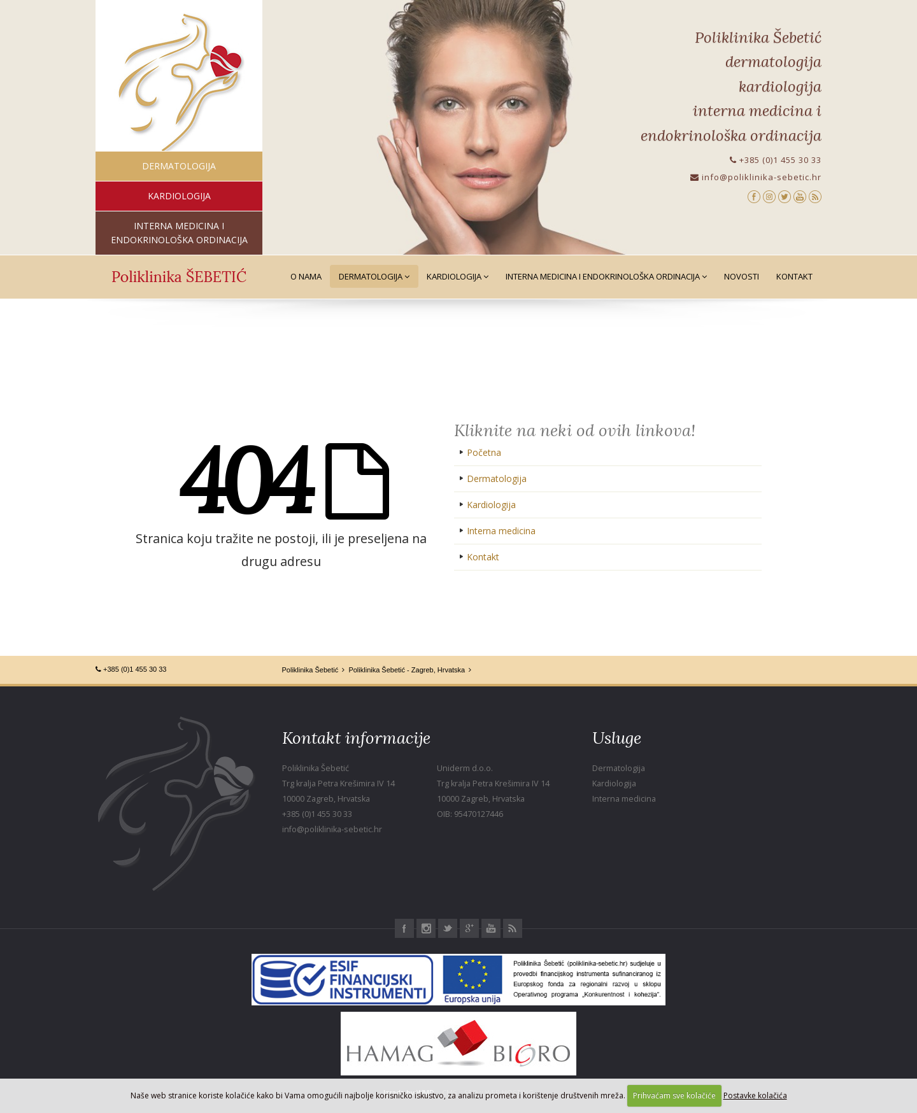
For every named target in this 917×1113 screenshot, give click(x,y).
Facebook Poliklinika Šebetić (404, 928)
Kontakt (794, 276)
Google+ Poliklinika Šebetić (469, 928)
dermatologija (179, 166)
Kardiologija (457, 276)
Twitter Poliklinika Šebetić (447, 928)
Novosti (741, 276)
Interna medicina (501, 531)
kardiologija (179, 196)
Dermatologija (374, 276)
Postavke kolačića (755, 1095)
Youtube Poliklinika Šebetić (491, 928)
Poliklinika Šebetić (310, 670)
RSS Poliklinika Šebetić (512, 928)
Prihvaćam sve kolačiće (674, 1095)
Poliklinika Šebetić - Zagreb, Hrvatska (406, 670)
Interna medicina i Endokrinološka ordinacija (606, 276)
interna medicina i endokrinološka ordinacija (179, 233)
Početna (484, 452)
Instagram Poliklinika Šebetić (426, 928)
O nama (306, 276)
